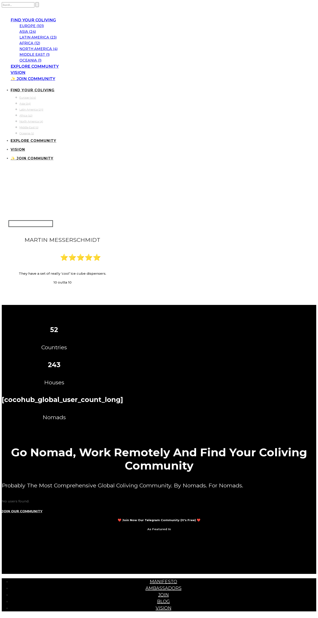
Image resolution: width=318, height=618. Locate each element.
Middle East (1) (34, 55)
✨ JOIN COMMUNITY (33, 78)
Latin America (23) (38, 37)
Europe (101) (31, 26)
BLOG (163, 601)
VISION (18, 72)
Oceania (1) (30, 60)
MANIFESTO (163, 581)
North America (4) (38, 49)
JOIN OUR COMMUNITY (22, 511)
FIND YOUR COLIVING (33, 20)
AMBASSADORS (164, 588)
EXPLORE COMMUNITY (35, 66)
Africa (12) (29, 43)
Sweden (67, 200)
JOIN (163, 594)
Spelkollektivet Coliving (93, 182)
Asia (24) (27, 32)
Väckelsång (106, 200)
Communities (24, 182)
